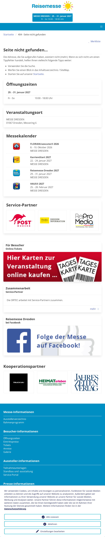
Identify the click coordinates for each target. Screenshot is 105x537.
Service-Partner (21, 205)
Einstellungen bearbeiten (52, 531)
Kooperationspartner (24, 366)
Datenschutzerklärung (15, 508)
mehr (95, 308)
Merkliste (93, 41)
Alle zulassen (52, 517)
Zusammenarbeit (18, 288)
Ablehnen (52, 524)
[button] (101, 26)
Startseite (8, 34)
